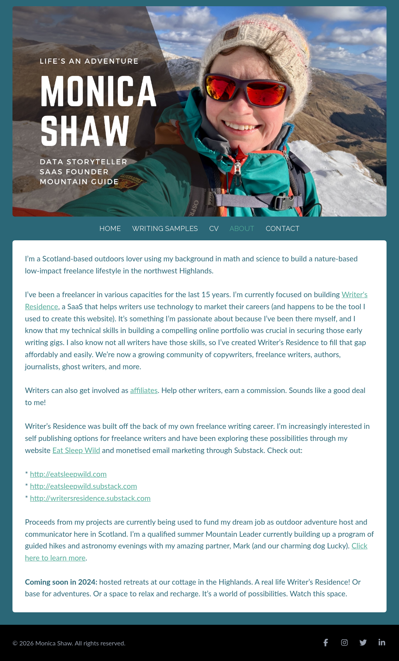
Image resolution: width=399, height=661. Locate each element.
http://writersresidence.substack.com (90, 498)
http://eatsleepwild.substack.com (83, 485)
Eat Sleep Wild (76, 450)
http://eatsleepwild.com (68, 473)
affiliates (143, 390)
